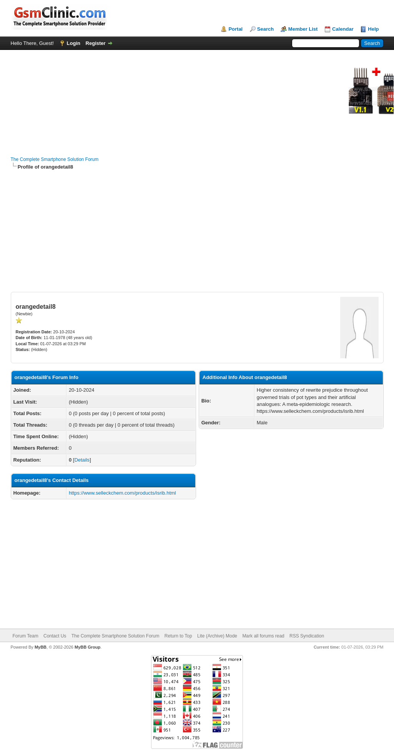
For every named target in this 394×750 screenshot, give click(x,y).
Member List (303, 29)
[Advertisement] (197, 231)
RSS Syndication (306, 636)
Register (96, 43)
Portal (235, 29)
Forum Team (25, 636)
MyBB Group (87, 647)
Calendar (343, 29)
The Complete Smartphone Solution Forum (55, 159)
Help (373, 29)
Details (82, 460)
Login (73, 43)
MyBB (41, 647)
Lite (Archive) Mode (217, 636)
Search (265, 29)
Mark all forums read (263, 636)
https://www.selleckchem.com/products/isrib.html (122, 493)
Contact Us (54, 636)
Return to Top (178, 636)
